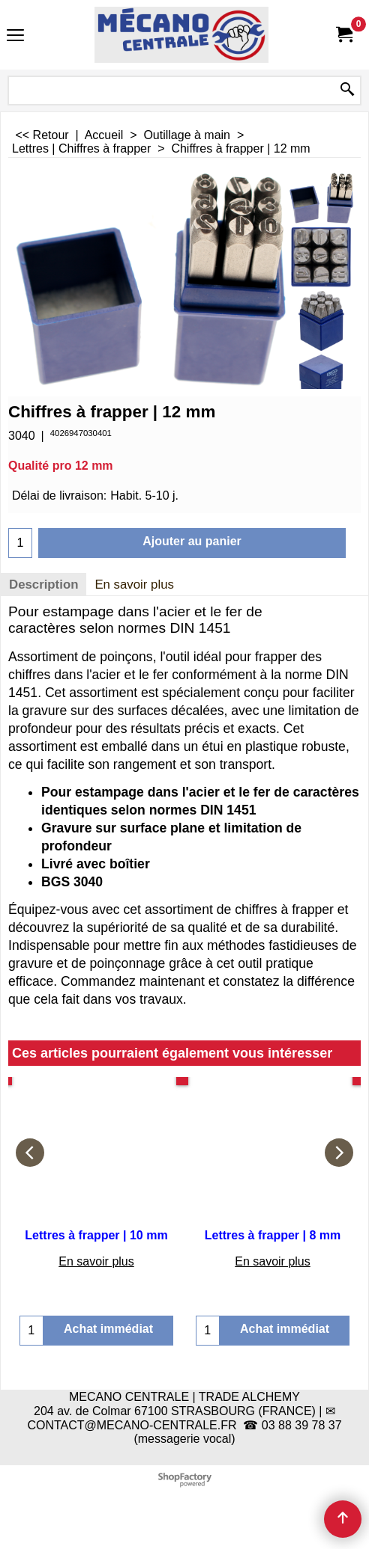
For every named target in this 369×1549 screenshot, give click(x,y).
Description (43, 584)
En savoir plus (134, 584)
